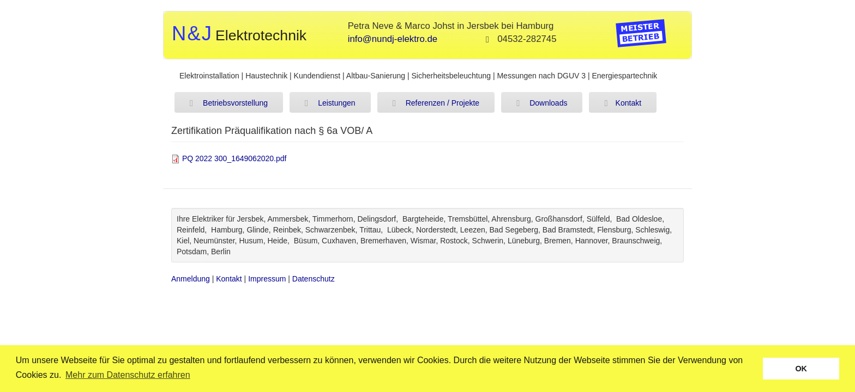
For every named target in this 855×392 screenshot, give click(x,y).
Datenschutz (313, 278)
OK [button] (801, 368)
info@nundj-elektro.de (392, 39)
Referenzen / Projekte (436, 103)
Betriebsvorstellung (229, 103)
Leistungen (330, 103)
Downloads (541, 103)
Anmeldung (190, 278)
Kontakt (622, 103)
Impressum (267, 278)
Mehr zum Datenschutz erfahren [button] (127, 374)
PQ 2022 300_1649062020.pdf (234, 158)
